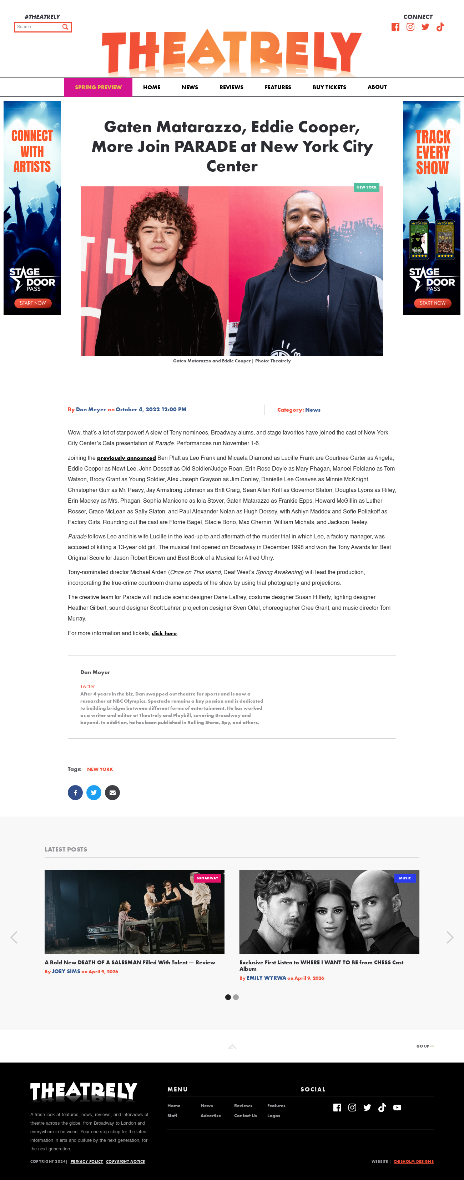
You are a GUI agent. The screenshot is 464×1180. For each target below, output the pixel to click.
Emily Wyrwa (266, 977)
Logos (273, 1116)
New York (367, 187)
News (190, 87)
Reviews (231, 87)
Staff (172, 1116)
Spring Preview (98, 87)
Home (151, 87)
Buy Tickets (329, 87)
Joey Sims (66, 971)
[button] (378, 86)
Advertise (211, 1116)
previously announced (126, 458)
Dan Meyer (91, 409)
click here (164, 633)
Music (405, 878)
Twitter (87, 686)
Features (278, 87)
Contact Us (245, 1116)
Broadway (207, 878)
